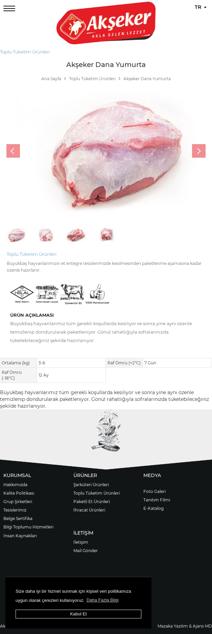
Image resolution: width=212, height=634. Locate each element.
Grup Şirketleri (17, 501)
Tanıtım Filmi (156, 499)
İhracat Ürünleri (89, 510)
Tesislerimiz (14, 510)
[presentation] (13, 151)
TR (201, 7)
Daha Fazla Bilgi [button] (103, 600)
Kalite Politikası (18, 493)
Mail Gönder (85, 550)
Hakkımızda (15, 484)
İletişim (80, 542)
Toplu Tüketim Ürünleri (25, 51)
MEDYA (152, 475)
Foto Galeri (154, 491)
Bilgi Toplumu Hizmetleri (28, 526)
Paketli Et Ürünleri (91, 501)
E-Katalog (153, 508)
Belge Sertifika (17, 518)
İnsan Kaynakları (20, 535)
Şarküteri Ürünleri (91, 484)
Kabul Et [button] (78, 613)
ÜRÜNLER (85, 475)
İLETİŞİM (83, 533)
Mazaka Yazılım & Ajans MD (185, 626)
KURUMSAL (17, 475)
